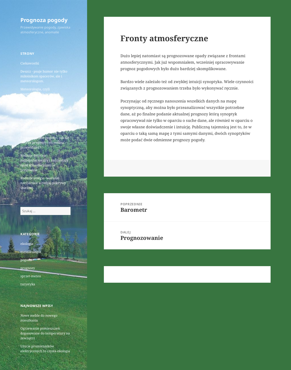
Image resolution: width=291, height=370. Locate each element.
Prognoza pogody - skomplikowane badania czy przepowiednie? (42, 107)
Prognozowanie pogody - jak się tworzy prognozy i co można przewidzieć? (44, 142)
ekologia (26, 243)
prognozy (27, 268)
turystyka (27, 284)
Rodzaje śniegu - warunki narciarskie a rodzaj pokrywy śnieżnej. (43, 183)
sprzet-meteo (30, 276)
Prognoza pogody (43, 20)
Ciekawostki (29, 63)
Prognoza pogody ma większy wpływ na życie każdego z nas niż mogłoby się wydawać (43, 125)
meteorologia (30, 252)
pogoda (26, 260)
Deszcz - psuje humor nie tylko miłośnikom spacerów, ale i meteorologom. (43, 76)
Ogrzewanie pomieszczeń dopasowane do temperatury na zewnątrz (45, 333)
